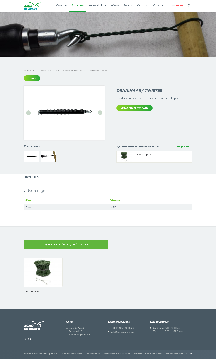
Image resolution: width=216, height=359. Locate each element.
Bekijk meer (183, 146)
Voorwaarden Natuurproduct (117, 354)
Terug (32, 78)
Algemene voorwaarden (72, 354)
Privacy (54, 354)
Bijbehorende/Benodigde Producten (66, 244)
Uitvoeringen (31, 177)
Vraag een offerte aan (134, 108)
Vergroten (33, 147)
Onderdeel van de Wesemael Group (148, 354)
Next (100, 112)
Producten (46, 71)
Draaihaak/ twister (98, 71)
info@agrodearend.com (123, 332)
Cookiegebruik (93, 354)
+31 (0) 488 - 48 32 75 (122, 328)
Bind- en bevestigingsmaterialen (70, 71)
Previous (28, 112)
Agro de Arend (30, 71)
